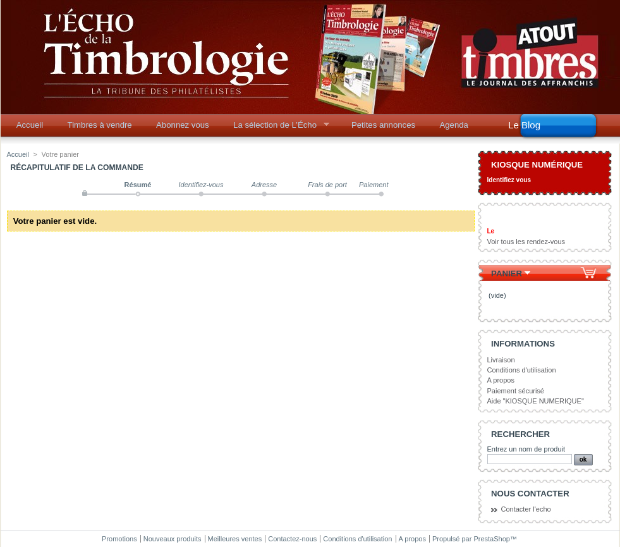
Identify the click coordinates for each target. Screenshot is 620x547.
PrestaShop (491, 539)
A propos (500, 380)
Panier (506, 273)
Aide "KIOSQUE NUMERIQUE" (535, 401)
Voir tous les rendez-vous (526, 241)
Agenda (453, 125)
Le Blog (524, 125)
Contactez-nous (292, 539)
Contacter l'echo (526, 509)
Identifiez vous (509, 179)
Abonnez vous (182, 125)
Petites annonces (383, 125)
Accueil (30, 125)
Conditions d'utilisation (521, 370)
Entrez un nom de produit (526, 449)
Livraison (501, 360)
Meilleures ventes (235, 539)
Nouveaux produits (172, 539)
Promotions (119, 539)
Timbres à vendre (100, 125)
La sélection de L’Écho (277, 128)
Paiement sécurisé (516, 391)
